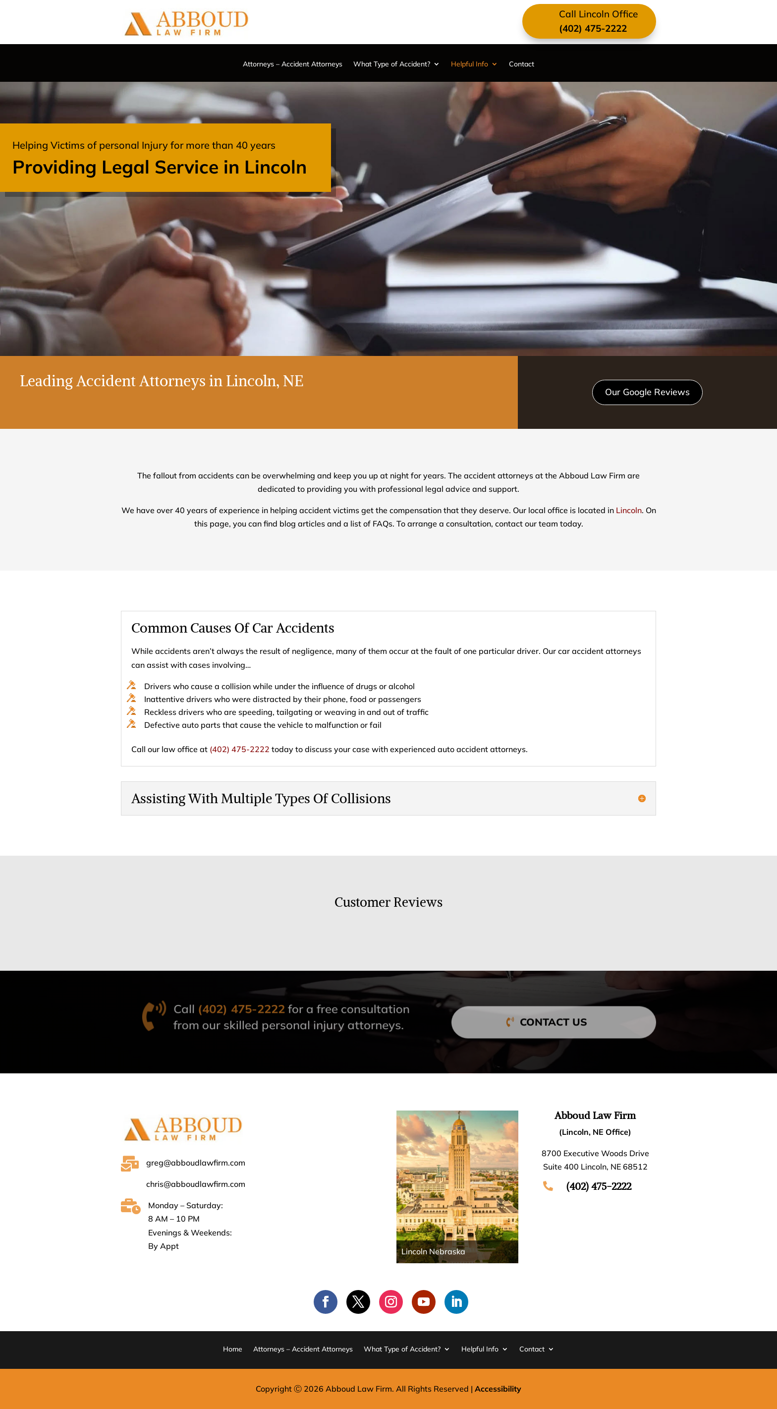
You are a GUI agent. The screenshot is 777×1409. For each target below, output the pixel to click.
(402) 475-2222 (593, 28)
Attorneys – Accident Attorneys (292, 64)
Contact (521, 64)
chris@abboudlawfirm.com (195, 1184)
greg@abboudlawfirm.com (195, 1163)
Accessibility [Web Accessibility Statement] (498, 1389)
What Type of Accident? (391, 64)
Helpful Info (469, 64)
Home (232, 1348)
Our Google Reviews (647, 392)
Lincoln (629, 510)
